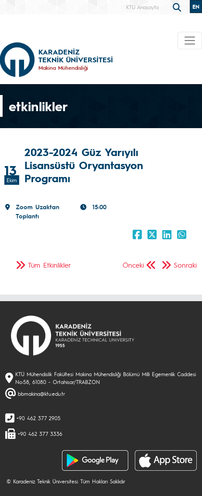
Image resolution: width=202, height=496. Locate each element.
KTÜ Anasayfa (142, 6)
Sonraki (185, 264)
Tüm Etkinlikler (49, 264)
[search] (178, 6)
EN (195, 6)
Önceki (133, 264)
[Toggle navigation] (190, 40)
